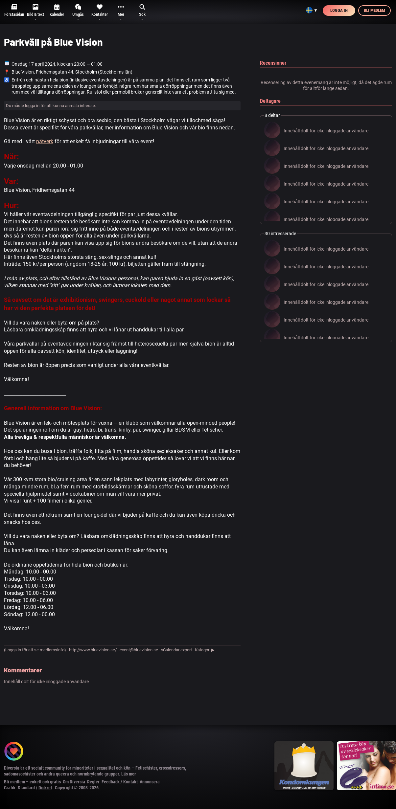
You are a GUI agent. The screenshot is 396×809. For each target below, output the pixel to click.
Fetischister (146, 768)
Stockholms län (115, 72)
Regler (93, 781)
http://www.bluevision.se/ (93, 649)
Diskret (45, 787)
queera (62, 773)
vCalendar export (176, 649)
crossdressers (172, 768)
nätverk (44, 141)
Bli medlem (374, 10)
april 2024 (45, 64)
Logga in (339, 10)
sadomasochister (19, 773)
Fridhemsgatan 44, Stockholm (66, 72)
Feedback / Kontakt (120, 781)
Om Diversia (74, 781)
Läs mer (128, 773)
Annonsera (150, 781)
